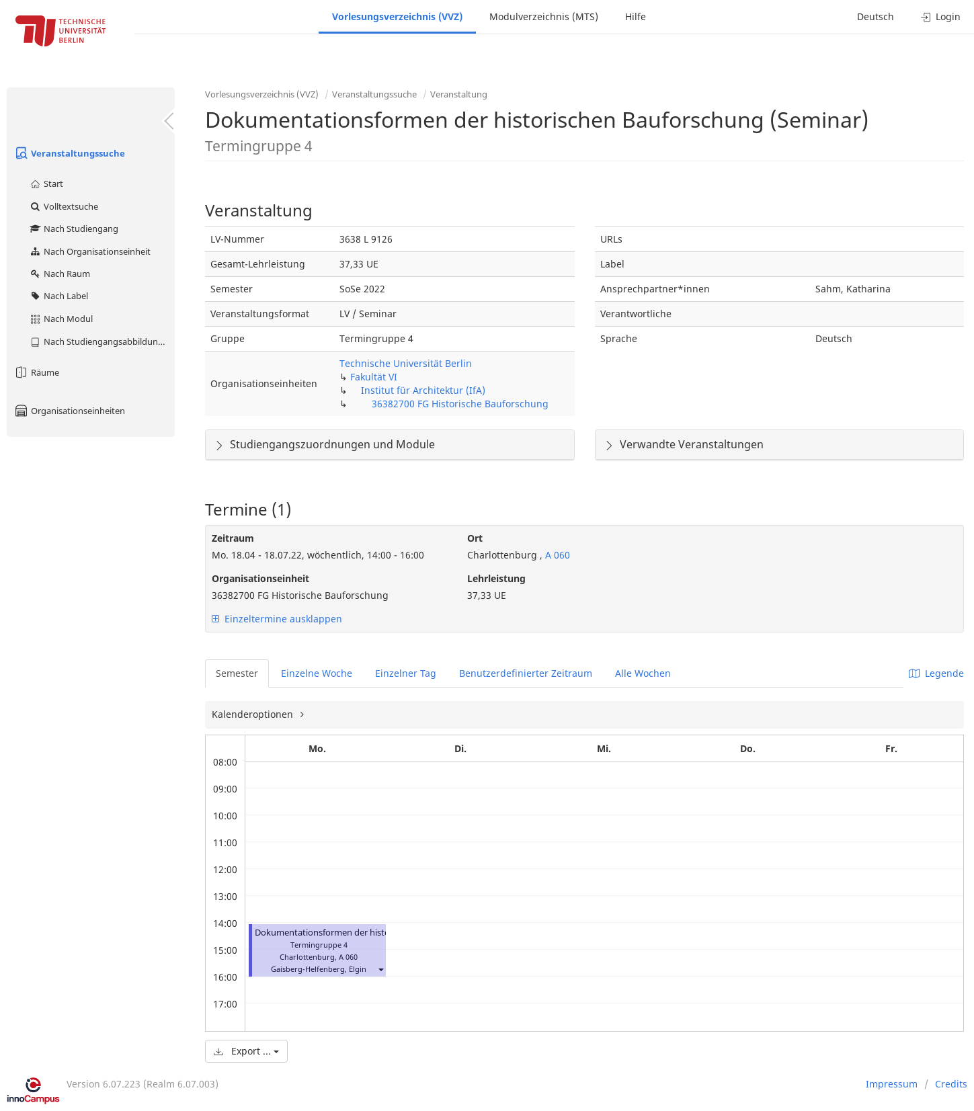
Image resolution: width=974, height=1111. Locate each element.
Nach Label (58, 296)
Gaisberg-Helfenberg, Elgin (318, 969)
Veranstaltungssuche (69, 153)
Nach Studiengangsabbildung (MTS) (102, 341)
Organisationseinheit (260, 578)
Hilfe (635, 16)
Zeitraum (233, 538)
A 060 (556, 554)
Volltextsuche (63, 206)
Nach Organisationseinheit (90, 251)
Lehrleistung (496, 578)
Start (46, 183)
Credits (951, 1083)
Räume (36, 372)
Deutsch (875, 16)
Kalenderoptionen (254, 714)
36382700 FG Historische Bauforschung (460, 403)
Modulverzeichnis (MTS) (543, 16)
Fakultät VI (373, 376)
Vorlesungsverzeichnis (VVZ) (397, 16)
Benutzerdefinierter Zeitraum (525, 673)
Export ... (246, 1050)
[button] (380, 969)
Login (941, 16)
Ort (475, 538)
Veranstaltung (458, 94)
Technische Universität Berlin (405, 363)
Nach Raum (59, 274)
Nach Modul (61, 319)
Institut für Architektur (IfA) (423, 390)
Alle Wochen (643, 673)
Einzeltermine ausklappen (277, 618)
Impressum (892, 1083)
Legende (936, 673)
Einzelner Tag (405, 673)
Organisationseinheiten (69, 411)
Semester (237, 673)
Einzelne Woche (316, 673)
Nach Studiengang (73, 228)
